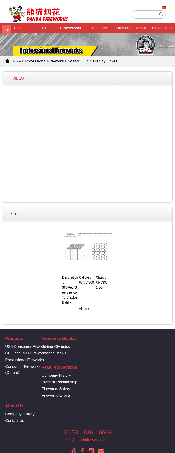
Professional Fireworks (70, 29)
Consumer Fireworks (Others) (98, 29)
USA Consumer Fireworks (27, 346)
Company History (122, 346)
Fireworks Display (124, 29)
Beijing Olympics (70, 346)
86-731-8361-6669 (87, 404)
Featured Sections (125, 338)
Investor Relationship (125, 353)
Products (14, 338)
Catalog (155, 28)
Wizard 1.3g (78, 61)
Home (167, 28)
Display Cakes (105, 61)
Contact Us (65, 392)
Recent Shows (68, 353)
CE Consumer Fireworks (44, 29)
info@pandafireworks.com (87, 412)
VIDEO (18, 78)
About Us (141, 29)
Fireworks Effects (122, 366)
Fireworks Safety (122, 360)
